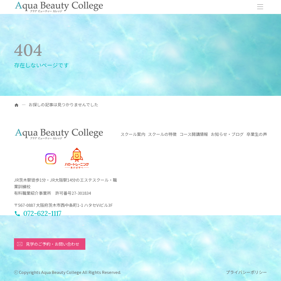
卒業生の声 (256, 134)
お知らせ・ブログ (227, 134)
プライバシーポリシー (246, 272)
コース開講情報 (193, 134)
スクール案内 (132, 134)
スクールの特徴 (162, 134)
